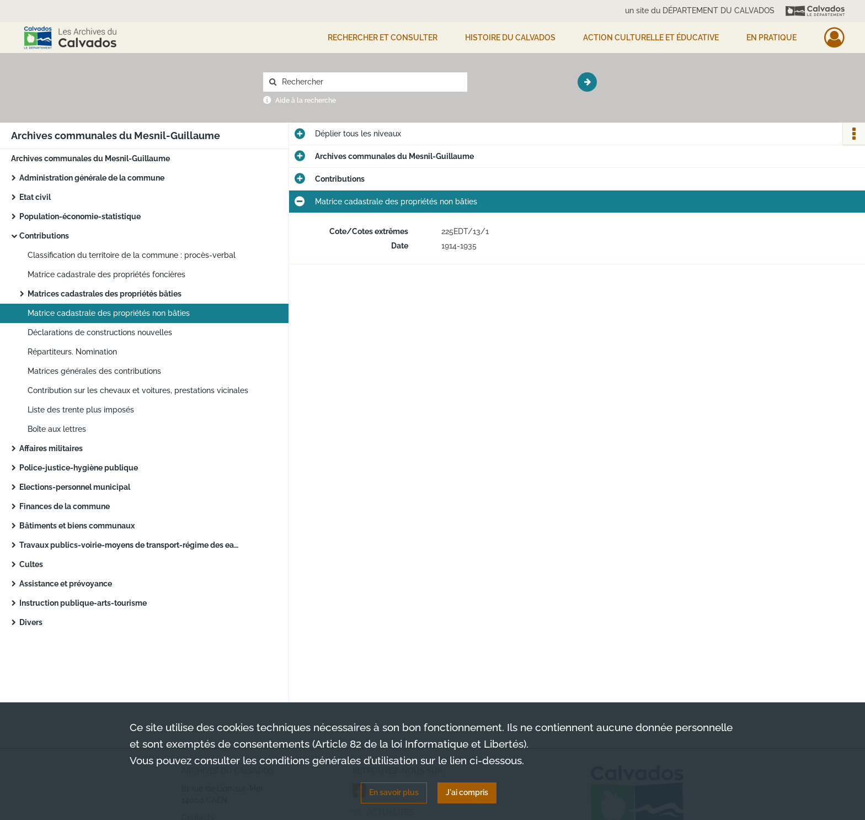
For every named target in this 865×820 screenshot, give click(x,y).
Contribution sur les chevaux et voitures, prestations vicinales (138, 390)
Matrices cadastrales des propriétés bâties (104, 293)
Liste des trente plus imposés (81, 409)
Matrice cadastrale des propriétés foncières (106, 274)
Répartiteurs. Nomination (72, 351)
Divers (30, 622)
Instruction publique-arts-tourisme (83, 603)
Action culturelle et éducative (651, 37)
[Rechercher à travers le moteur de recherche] (371, 82)
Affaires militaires (51, 448)
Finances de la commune (64, 506)
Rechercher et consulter (382, 37)
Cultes (31, 564)
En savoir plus (394, 792)
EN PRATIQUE (771, 37)
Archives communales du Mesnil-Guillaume (90, 158)
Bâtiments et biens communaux (77, 525)
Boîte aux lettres (57, 429)
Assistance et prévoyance (65, 583)
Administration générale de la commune (91, 177)
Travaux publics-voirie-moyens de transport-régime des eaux (129, 545)
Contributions (44, 235)
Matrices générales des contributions (94, 371)
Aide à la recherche (305, 100)
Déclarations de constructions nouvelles (100, 332)
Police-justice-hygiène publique (78, 467)
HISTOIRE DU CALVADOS (510, 37)
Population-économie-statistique (80, 216)
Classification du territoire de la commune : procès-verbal (132, 255)
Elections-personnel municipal (74, 487)
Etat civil (35, 197)
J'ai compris (467, 792)
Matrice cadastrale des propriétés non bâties (109, 313)
